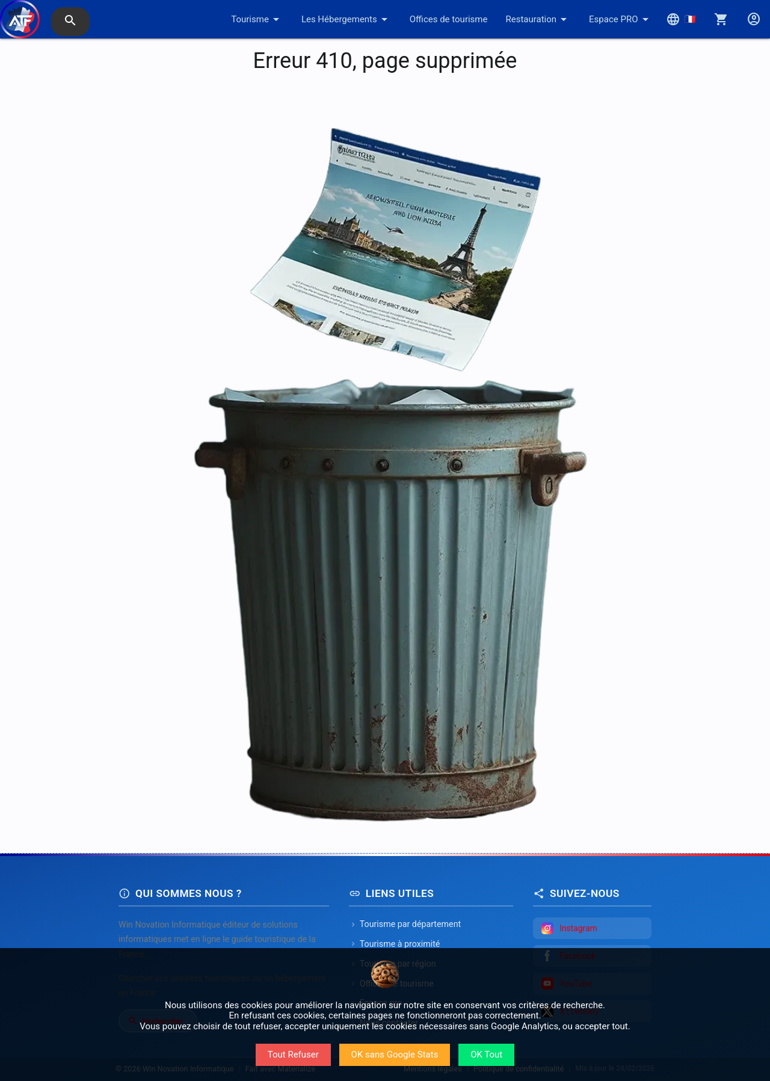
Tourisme (257, 19)
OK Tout (486, 1054)
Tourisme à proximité (394, 944)
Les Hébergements (346, 19)
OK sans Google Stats (395, 1054)
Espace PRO (620, 19)
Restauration (538, 19)
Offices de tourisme (449, 19)
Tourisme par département (405, 924)
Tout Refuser (293, 1054)
